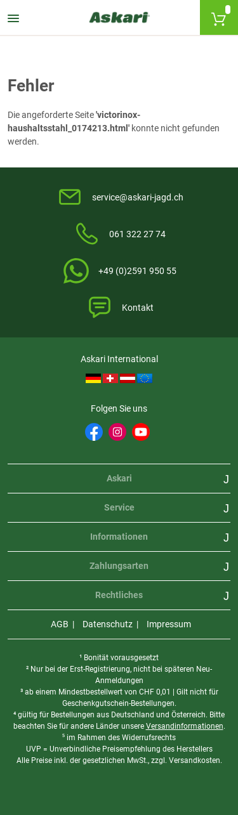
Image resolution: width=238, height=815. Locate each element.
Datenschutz (108, 624)
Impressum (169, 624)
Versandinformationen (184, 726)
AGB (60, 624)
